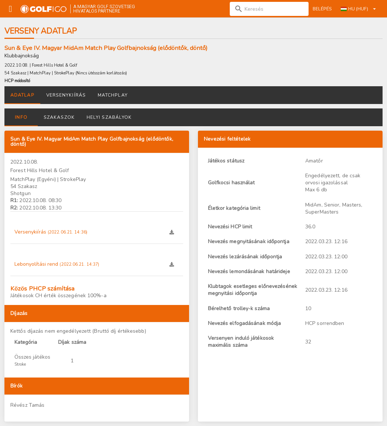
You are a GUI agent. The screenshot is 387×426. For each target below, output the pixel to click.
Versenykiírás (50, 231)
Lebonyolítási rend (57, 264)
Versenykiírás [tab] (66, 95)
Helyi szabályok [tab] (109, 117)
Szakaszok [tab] (59, 117)
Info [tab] (21, 117)
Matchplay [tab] (113, 95)
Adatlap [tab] (22, 95)
